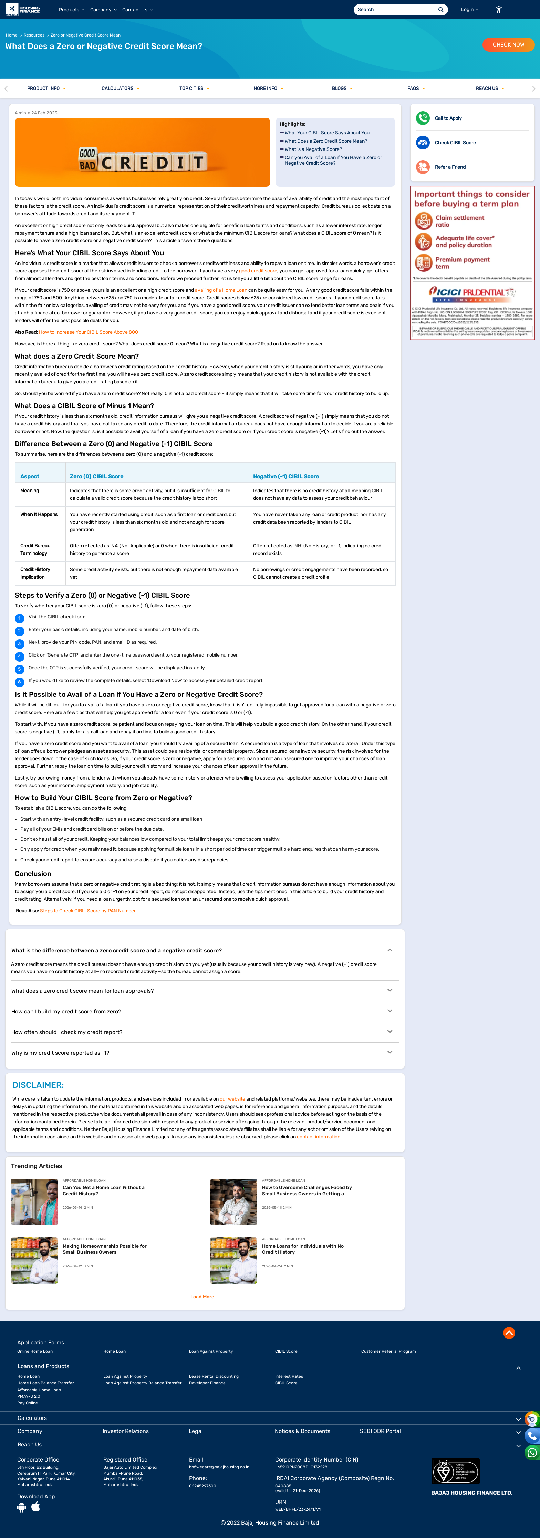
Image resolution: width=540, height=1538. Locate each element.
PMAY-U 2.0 (28, 1396)
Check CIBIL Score (455, 143)
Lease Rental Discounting (214, 1376)
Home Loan (114, 1351)
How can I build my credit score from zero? (201, 1011)
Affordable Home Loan (39, 1389)
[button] (498, 9)
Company (103, 10)
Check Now (509, 44)
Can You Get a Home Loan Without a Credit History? (104, 1191)
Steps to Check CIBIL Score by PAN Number (88, 911)
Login (470, 9)
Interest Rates (289, 1376)
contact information (318, 1137)
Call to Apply (448, 118)
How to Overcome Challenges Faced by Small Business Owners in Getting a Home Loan (307, 1191)
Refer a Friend (450, 167)
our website (232, 1099)
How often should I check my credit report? (201, 1031)
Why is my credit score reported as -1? (201, 1052)
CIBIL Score (286, 1351)
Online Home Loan (35, 1351)
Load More (202, 1297)
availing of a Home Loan (221, 290)
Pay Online (27, 1403)
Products (72, 10)
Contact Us (137, 10)
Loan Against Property (211, 1351)
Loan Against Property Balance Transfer (142, 1383)
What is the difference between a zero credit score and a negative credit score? (201, 950)
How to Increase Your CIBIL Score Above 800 (89, 332)
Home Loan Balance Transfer (45, 1383)
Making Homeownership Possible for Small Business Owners (105, 1249)
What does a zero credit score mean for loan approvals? (201, 990)
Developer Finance (207, 1383)
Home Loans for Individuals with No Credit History (303, 1249)
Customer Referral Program (388, 1351)
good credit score (258, 271)
